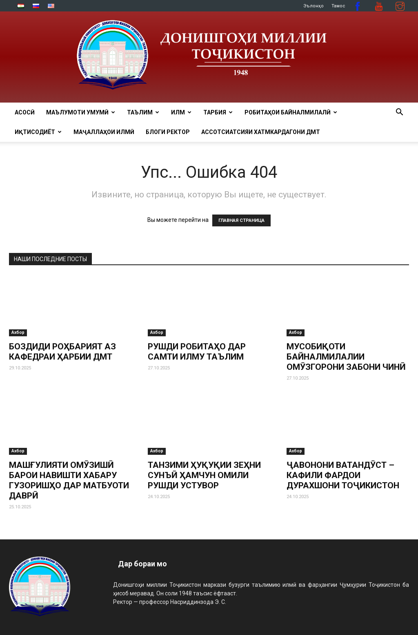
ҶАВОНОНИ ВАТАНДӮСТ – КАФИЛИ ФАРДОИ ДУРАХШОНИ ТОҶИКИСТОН (343, 475)
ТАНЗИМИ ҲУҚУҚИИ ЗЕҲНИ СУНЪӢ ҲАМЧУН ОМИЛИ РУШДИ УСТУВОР (204, 475)
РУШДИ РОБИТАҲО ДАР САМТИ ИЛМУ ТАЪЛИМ (197, 352)
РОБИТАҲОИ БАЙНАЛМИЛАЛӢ (291, 112)
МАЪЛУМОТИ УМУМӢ (80, 112)
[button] (399, 113)
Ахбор (17, 332)
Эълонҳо (313, 6)
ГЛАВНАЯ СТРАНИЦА (241, 220)
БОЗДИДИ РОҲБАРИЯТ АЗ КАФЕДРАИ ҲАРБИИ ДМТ (62, 352)
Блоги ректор (168, 132)
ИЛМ (181, 112)
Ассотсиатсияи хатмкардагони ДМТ (260, 132)
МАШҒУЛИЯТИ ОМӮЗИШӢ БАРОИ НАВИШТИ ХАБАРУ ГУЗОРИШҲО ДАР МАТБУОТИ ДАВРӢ (69, 480)
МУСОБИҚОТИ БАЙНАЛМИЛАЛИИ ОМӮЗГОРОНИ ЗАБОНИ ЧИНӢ (346, 357)
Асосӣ (25, 112)
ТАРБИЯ (218, 112)
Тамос (338, 6)
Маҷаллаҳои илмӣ (103, 132)
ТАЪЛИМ (143, 112)
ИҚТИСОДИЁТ (38, 132)
